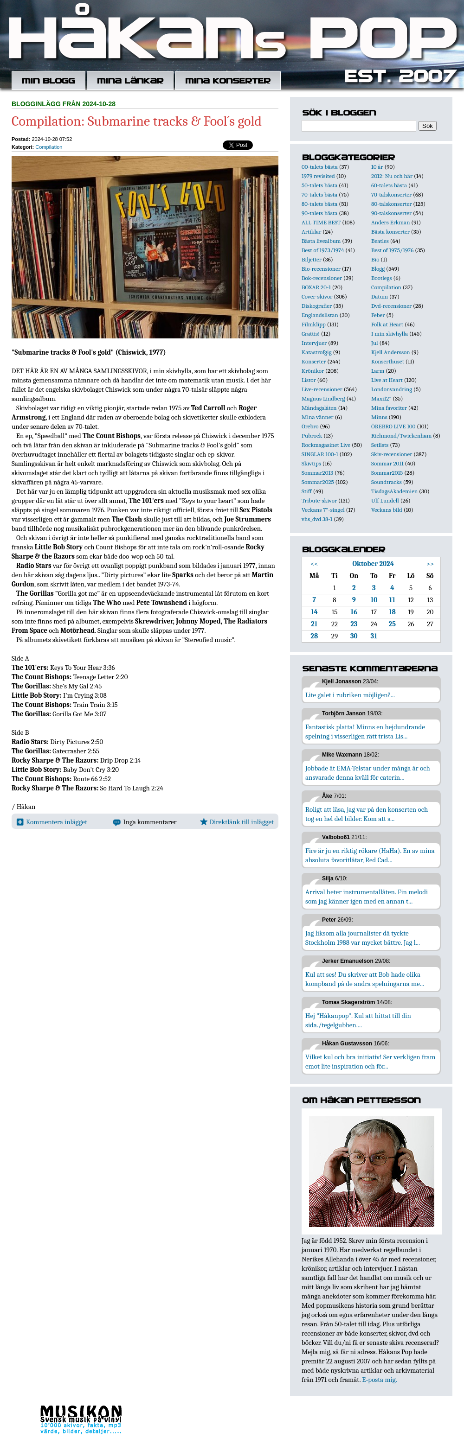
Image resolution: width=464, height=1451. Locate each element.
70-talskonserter (391, 194)
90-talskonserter (391, 213)
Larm (377, 370)
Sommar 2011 (387, 463)
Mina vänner (318, 417)
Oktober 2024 (373, 564)
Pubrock (312, 435)
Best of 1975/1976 (392, 250)
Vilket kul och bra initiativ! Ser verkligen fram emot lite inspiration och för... (370, 1061)
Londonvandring (391, 389)
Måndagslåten (319, 407)
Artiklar (311, 231)
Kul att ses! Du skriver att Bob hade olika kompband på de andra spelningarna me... (364, 979)
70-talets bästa (319, 194)
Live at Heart (387, 379)
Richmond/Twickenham (401, 435)
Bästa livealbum (321, 240)
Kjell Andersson (390, 352)
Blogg (378, 268)
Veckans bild (386, 509)
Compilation (48, 147)
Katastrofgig (317, 352)
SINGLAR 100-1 (320, 454)
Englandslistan (320, 315)
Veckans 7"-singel (323, 509)
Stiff (307, 491)
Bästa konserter (390, 231)
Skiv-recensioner (391, 454)
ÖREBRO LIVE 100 (393, 426)
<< (314, 564)
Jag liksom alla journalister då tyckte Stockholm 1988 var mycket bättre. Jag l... (362, 938)
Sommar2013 (317, 472)
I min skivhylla (389, 333)
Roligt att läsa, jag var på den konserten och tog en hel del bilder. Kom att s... (366, 814)
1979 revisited (318, 175)
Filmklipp (314, 324)
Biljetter (312, 259)
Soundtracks (386, 481)
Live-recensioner (322, 389)
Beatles (380, 240)
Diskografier (317, 305)
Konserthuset (387, 361)
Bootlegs (381, 277)
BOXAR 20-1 (316, 287)
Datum (379, 296)
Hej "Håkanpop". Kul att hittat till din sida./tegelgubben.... (358, 1020)
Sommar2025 (318, 481)
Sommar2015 (387, 472)
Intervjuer (314, 342)
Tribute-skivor (319, 500)
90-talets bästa (319, 213)
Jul (374, 342)
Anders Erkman (390, 222)
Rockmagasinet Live (326, 444)
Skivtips (311, 463)
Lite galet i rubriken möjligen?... (350, 695)
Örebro (310, 426)
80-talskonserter (391, 203)
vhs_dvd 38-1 (317, 518)
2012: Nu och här (391, 175)
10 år (377, 166)
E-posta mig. (379, 1379)
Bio (375, 259)
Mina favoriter (389, 407)
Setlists (379, 444)
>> (430, 564)
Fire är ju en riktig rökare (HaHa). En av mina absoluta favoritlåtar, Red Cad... (370, 855)
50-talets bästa (319, 185)
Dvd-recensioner (391, 305)
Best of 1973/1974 (323, 250)
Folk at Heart (387, 324)
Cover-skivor (317, 296)
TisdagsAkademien (394, 491)
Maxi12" (381, 398)
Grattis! (311, 333)
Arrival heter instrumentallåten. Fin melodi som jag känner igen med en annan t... (366, 896)
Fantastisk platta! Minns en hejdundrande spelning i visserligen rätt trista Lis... (365, 731)
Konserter (314, 361)
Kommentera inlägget (51, 822)
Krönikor (313, 370)
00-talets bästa (320, 166)
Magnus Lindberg (323, 398)
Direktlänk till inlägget (237, 822)
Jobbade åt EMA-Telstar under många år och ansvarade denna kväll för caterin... (367, 773)
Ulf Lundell (385, 500)
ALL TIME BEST (321, 222)
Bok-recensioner (322, 277)
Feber (378, 315)
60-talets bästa (389, 185)
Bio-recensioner (321, 268)
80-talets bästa (319, 203)
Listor (309, 379)
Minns (379, 417)
